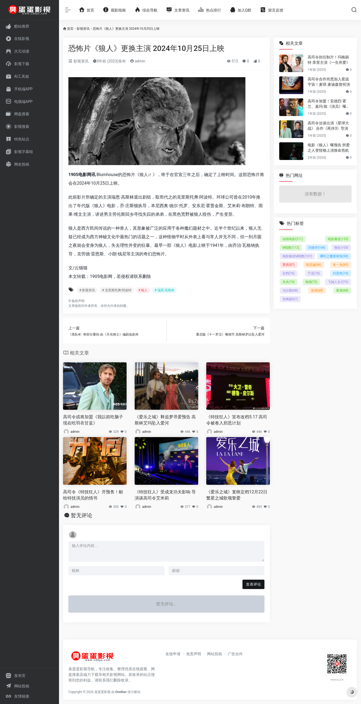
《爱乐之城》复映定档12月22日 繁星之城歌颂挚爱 (236, 495)
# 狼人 (143, 290)
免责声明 (193, 654)
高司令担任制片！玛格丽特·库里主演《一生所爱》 (329, 60)
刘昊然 (340, 273)
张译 (317, 290)
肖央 (288, 282)
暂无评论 (81, 515)
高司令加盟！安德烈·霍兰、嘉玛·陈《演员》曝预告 (329, 104)
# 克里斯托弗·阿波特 (116, 290)
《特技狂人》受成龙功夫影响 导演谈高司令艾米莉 (165, 495)
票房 (288, 265)
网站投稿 (214, 654)
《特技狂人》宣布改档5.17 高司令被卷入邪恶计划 (236, 420)
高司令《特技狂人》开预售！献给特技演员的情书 (93, 495)
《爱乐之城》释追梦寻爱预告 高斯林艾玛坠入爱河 (165, 420)
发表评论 (253, 584)
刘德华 (317, 247)
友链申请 (172, 654)
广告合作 (235, 654)
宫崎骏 (290, 299)
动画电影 (292, 239)
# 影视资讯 (87, 290)
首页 (70, 29)
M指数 (290, 247)
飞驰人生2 (338, 282)
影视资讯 (83, 29)
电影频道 (338, 239)
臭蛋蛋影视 (102, 692)
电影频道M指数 (297, 256)
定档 (288, 273)
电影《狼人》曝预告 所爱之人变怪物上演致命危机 (329, 147)
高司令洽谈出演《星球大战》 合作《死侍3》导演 (328, 126)
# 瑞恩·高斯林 (164, 290)
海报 (311, 282)
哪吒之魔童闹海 (334, 256)
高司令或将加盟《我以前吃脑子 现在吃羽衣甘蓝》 (93, 420)
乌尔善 (290, 290)
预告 (341, 247)
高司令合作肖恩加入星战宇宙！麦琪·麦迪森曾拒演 (329, 82)
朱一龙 (340, 265)
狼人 (143, 174)
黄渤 (342, 290)
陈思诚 (314, 265)
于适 (314, 273)
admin (137, 61)
